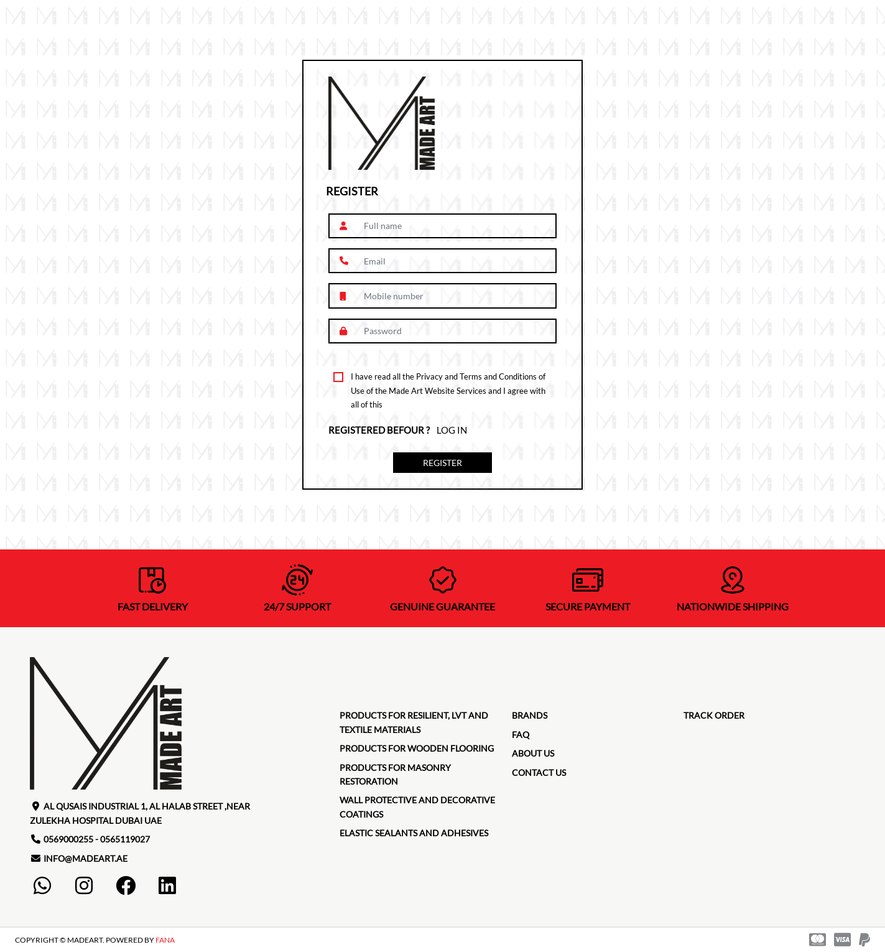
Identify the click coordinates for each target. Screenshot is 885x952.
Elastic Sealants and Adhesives (414, 833)
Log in (452, 430)
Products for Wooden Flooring (417, 748)
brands (529, 715)
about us (533, 753)
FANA (165, 940)
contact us (539, 772)
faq (520, 734)
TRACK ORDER (713, 715)
